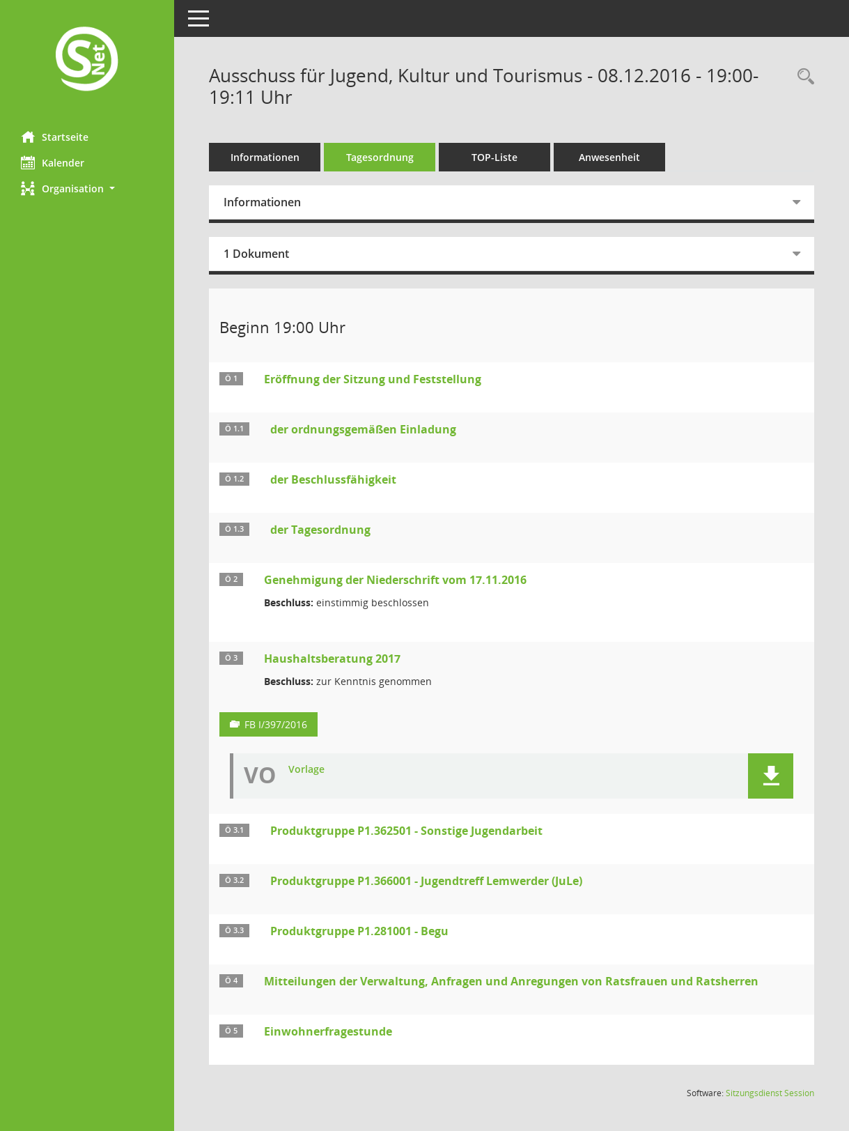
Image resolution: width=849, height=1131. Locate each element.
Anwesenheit (609, 157)
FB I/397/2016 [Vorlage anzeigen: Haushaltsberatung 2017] (275, 724)
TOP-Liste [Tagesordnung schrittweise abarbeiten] (494, 157)
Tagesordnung (380, 157)
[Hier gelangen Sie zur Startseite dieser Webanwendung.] (87, 60)
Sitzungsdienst (770, 1093)
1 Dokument (256, 253)
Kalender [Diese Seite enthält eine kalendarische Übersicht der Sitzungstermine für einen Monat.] (52, 162)
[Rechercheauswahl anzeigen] (802, 77)
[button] (87, 188)
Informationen (265, 157)
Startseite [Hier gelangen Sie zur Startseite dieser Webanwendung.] (54, 137)
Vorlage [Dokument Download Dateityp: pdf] (306, 770)
